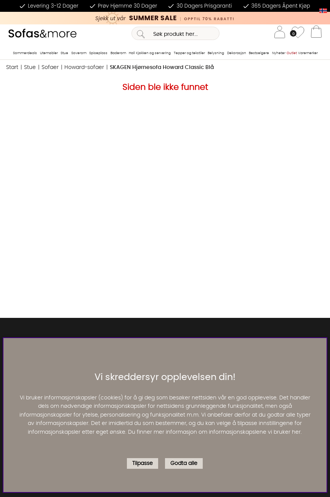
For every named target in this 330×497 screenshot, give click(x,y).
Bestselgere (259, 53)
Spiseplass (98, 53)
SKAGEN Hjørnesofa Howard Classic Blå (162, 67)
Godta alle (183, 463)
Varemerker (308, 53)
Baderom (118, 53)
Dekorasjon (236, 53)
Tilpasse (142, 463)
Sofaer (50, 67)
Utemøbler (49, 53)
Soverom (79, 53)
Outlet (292, 53)
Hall (132, 53)
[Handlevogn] (316, 33)
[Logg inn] (279, 33)
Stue (64, 53)
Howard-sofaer (84, 67)
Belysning (216, 53)
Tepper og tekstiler (189, 53)
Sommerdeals (25, 53)
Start (12, 67)
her (296, 432)
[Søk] (175, 33)
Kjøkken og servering (153, 53)
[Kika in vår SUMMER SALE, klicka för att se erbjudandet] (165, 18)
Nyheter (278, 53)
